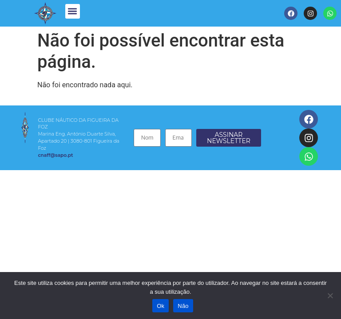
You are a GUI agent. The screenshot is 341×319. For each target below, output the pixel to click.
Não (183, 306)
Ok (160, 306)
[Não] (329, 295)
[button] (72, 11)
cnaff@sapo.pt (55, 155)
